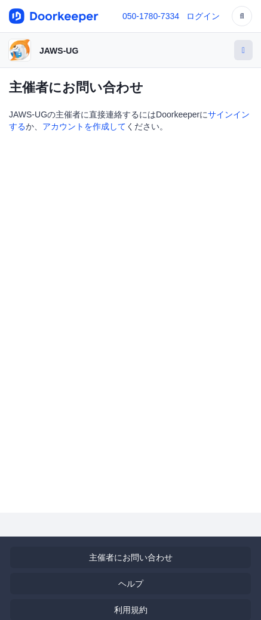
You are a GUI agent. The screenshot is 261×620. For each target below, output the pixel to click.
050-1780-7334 (150, 16)
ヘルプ (130, 583)
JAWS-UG (58, 50)
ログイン (203, 16)
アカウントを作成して (84, 126)
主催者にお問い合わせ (131, 557)
